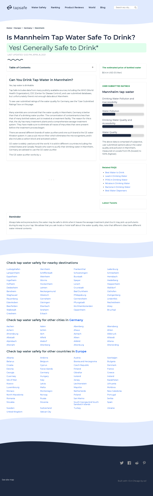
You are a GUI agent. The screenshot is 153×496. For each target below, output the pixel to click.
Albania (10, 358)
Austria (77, 358)
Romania (11, 398)
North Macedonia (15, 395)
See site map (8, 480)
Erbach (43, 313)
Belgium (44, 361)
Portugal (111, 395)
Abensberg (112, 326)
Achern (10, 330)
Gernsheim (45, 299)
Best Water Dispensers (116, 191)
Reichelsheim (113, 302)
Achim (43, 330)
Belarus (10, 361)
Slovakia (10, 402)
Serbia (110, 398)
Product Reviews (74, 7)
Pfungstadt (79, 302)
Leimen (43, 288)
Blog (102, 7)
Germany (76, 320)
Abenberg (79, 326)
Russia (43, 398)
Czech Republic (81, 365)
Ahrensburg (12, 334)
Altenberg (45, 345)
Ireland (110, 376)
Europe (81, 351)
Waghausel (12, 295)
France (110, 369)
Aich (42, 334)
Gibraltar (78, 372)
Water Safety (38, 7)
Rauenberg (12, 299)
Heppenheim (113, 284)
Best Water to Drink (114, 172)
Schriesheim (113, 273)
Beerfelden (12, 306)
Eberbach (45, 306)
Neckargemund (48, 291)
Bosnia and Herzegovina (85, 361)
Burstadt (78, 276)
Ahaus (77, 330)
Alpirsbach (12, 341)
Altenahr (11, 345)
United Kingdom (14, 412)
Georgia (10, 372)
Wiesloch (44, 295)
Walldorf (111, 288)
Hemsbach (112, 276)
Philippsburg (80, 295)
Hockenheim (46, 284)
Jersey (77, 380)
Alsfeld (77, 341)
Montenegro (46, 391)
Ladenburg (112, 269)
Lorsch (77, 284)
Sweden (10, 408)
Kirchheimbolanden (83, 306)
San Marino (79, 398)
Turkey (77, 408)
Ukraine (111, 408)
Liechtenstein (80, 384)
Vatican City (45, 412)
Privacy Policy (33, 463)
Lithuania (111, 384)
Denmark (111, 365)
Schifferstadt (46, 273)
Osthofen (111, 291)
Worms (43, 280)
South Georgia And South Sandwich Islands (86, 403)
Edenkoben (12, 302)
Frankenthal (80, 269)
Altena (110, 341)
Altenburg (79, 345)
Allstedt (111, 337)
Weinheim (45, 276)
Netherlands (80, 391)
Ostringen (45, 302)
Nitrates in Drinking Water (117, 183)
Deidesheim (12, 288)
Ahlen (110, 330)
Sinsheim (44, 310)
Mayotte (78, 387)
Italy (42, 380)
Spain (109, 402)
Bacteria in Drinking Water (117, 187)
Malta (43, 387)
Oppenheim (79, 310)
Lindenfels (112, 299)
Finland (77, 369)
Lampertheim (13, 273)
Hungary (44, 376)
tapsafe (17, 7)
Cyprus (43, 365)
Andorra (44, 358)
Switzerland (46, 408)
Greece (110, 372)
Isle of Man (12, 380)
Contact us (14, 463)
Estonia (10, 369)
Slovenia (44, 402)
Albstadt (11, 337)
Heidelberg (112, 280)
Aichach (77, 334)
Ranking (55, 7)
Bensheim (11, 291)
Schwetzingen (81, 273)
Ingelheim (11, 280)
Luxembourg (13, 387)
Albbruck (111, 334)
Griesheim (11, 313)
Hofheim (11, 284)
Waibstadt (11, 310)
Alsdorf (43, 341)
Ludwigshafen (13, 269)
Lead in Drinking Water (116, 176)
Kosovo (10, 384)
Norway (44, 395)
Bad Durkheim (81, 291)
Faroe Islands (46, 369)
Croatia (10, 365)
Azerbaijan (112, 358)
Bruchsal (111, 310)
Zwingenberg (113, 295)
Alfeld (43, 337)
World (92, 7)
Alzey (109, 306)
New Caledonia (114, 391)
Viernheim (45, 269)
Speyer (77, 280)
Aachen (10, 326)
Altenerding (113, 345)
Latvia (43, 384)
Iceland (77, 376)
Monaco (10, 391)
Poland (77, 395)
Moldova (111, 387)
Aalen (43, 326)
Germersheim (80, 299)
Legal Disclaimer (57, 463)
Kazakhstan (112, 380)
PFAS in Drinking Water (116, 180)
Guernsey (11, 376)
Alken (76, 337)
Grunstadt (79, 288)
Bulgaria (111, 361)
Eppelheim (12, 276)
